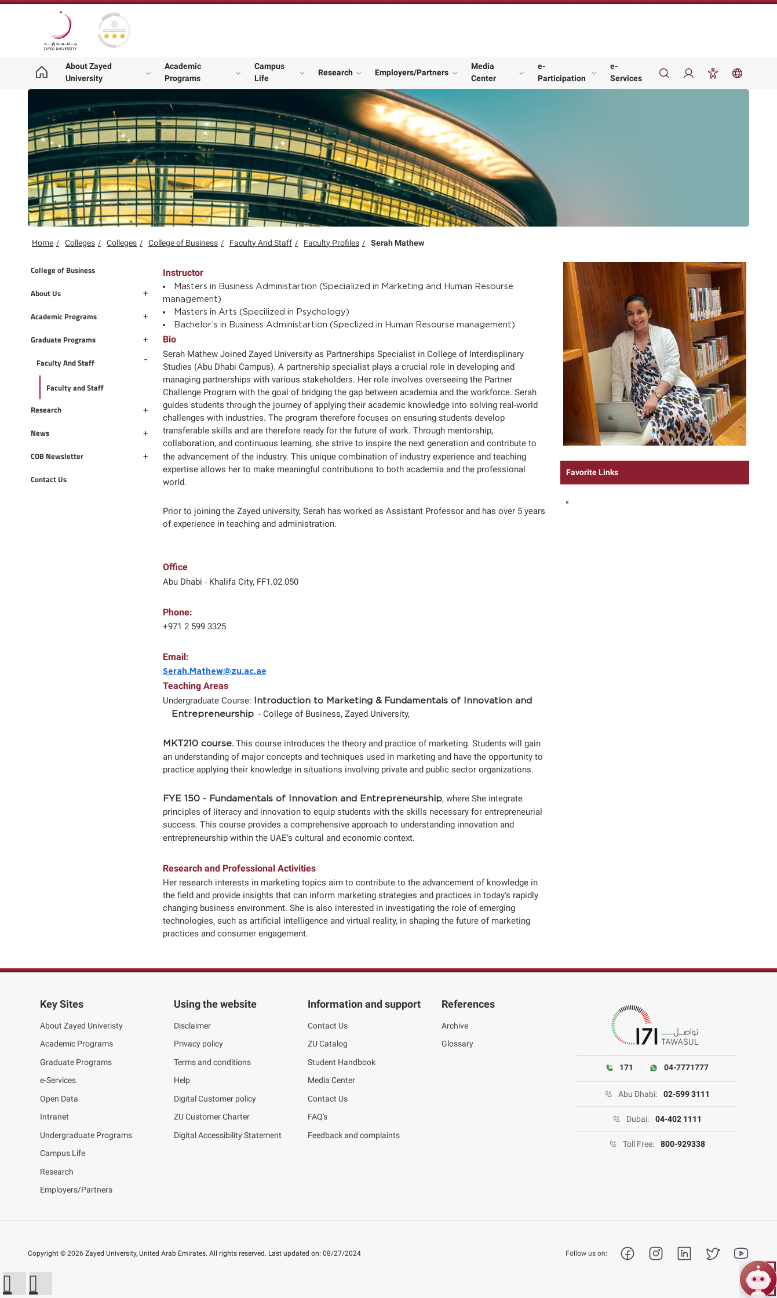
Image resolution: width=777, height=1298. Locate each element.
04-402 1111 (678, 1119)
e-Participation (562, 72)
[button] (14, 1283)
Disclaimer (192, 1025)
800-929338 (683, 1143)
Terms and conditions (212, 1062)
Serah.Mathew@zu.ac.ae (215, 672)
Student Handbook (341, 1062)
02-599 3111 (686, 1094)
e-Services (626, 72)
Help (182, 1080)
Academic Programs (183, 72)
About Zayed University (88, 72)
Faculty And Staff (260, 242)
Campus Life (269, 72)
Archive (455, 1025)
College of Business (183, 242)
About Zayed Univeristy (81, 1025)
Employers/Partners (411, 72)
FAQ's (317, 1116)
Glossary (457, 1043)
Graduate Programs (76, 1062)
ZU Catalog (328, 1043)
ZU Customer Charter (212, 1116)
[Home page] (41, 73)
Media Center (483, 72)
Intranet (54, 1116)
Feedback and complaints (354, 1135)
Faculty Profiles (331, 242)
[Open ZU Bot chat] (758, 1279)
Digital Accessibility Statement (228, 1135)
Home (42, 242)
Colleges (80, 242)
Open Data (59, 1098)
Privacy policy (198, 1043)
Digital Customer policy (215, 1098)
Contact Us (328, 1025)
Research (335, 72)
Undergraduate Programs (86, 1135)
